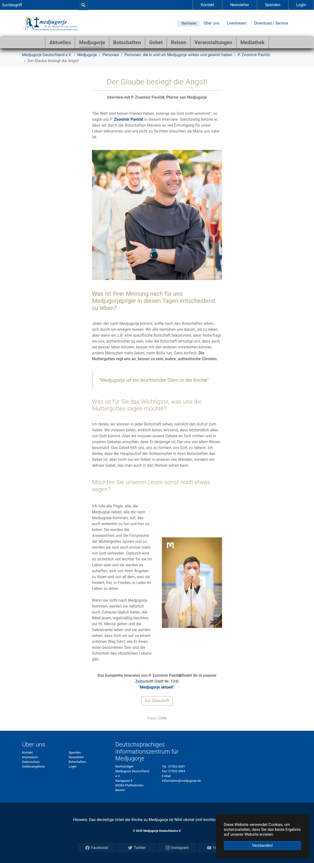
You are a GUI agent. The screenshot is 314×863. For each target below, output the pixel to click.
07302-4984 (176, 771)
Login (301, 4)
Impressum (30, 757)
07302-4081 (177, 766)
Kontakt (207, 4)
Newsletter (239, 4)
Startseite (188, 23)
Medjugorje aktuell (156, 687)
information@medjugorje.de (181, 781)
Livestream (237, 23)
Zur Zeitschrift (157, 700)
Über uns (211, 23)
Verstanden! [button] (262, 845)
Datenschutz (30, 762)
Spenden (272, 4)
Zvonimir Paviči (127, 119)
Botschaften (77, 762)
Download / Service (271, 23)
